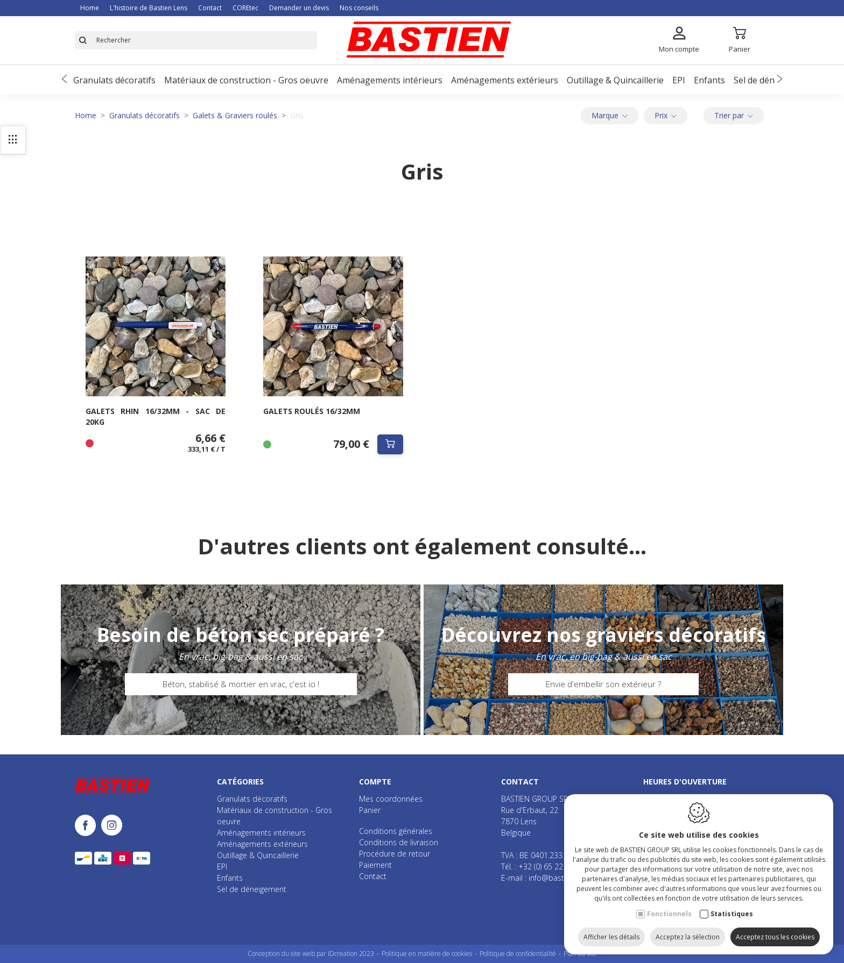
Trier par (733, 115)
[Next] (779, 80)
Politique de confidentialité (518, 953)
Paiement (375, 865)
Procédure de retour (394, 853)
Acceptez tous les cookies (775, 934)
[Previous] (64, 80)
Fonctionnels (669, 911)
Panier (370, 810)
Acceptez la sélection (688, 934)
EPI (678, 80)
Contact (210, 7)
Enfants (709, 80)
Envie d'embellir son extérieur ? (603, 684)
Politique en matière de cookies (427, 953)
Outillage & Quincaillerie (615, 80)
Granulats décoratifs (114, 80)
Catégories (240, 781)
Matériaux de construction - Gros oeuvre (246, 80)
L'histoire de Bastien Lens (148, 7)
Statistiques (732, 911)
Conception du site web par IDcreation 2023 (311, 953)
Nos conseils (359, 7)
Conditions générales (395, 831)
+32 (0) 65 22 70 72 (551, 866)
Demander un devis (299, 7)
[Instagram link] (111, 826)
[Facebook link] (88, 826)
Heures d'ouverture (685, 781)
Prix (666, 115)
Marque (610, 115)
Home (89, 7)
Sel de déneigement (773, 80)
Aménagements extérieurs (504, 80)
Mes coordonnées (391, 799)
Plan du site (580, 953)
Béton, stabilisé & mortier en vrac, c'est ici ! (241, 684)
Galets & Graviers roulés (235, 115)
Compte (375, 781)
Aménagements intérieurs (389, 80)
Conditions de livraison (398, 842)
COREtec (245, 7)
